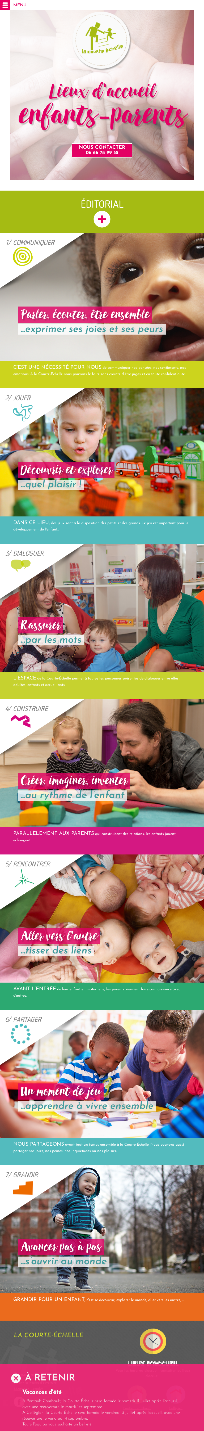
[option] (102, 1408)
